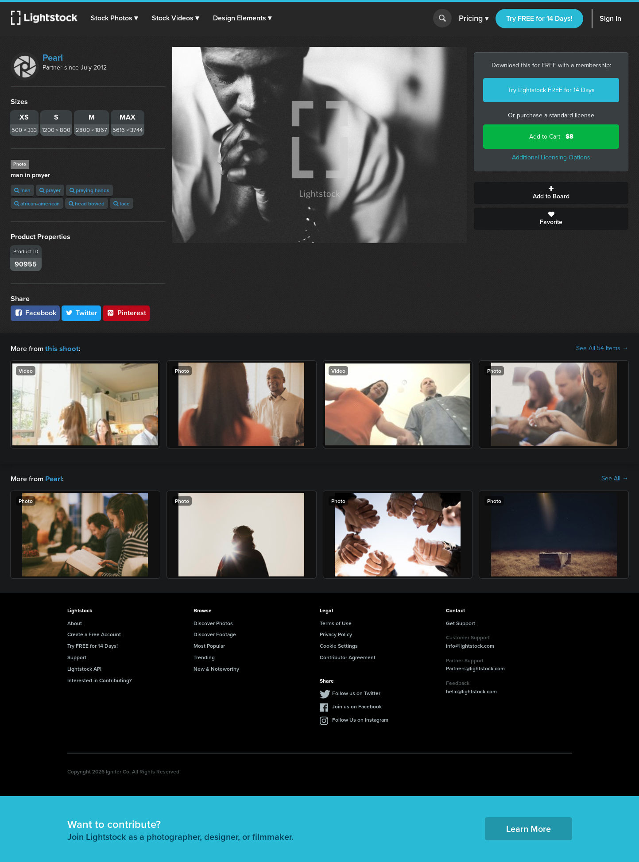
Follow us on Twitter (356, 692)
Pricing (473, 18)
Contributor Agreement (348, 656)
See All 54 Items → (602, 348)
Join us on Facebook (357, 705)
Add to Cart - (551, 136)
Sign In (610, 18)
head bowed (87, 203)
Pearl (53, 57)
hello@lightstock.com (471, 690)
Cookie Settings (339, 645)
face (121, 203)
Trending (204, 656)
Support (76, 656)
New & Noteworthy (216, 668)
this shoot (60, 348)
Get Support (460, 622)
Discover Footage (215, 633)
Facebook (35, 313)
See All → (614, 478)
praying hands (89, 190)
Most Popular (209, 645)
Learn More (528, 827)
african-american (37, 203)
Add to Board (551, 193)
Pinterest (126, 313)
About (74, 622)
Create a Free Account (94, 633)
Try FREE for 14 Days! (539, 18)
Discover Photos (213, 622)
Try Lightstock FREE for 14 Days (551, 90)
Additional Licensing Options (551, 157)
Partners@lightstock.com (475, 667)
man (22, 190)
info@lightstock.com (470, 645)
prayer (50, 190)
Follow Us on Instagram (360, 719)
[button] (114, 18)
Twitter (81, 313)
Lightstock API (84, 668)
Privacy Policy (336, 633)
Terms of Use (336, 622)
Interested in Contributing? (99, 679)
